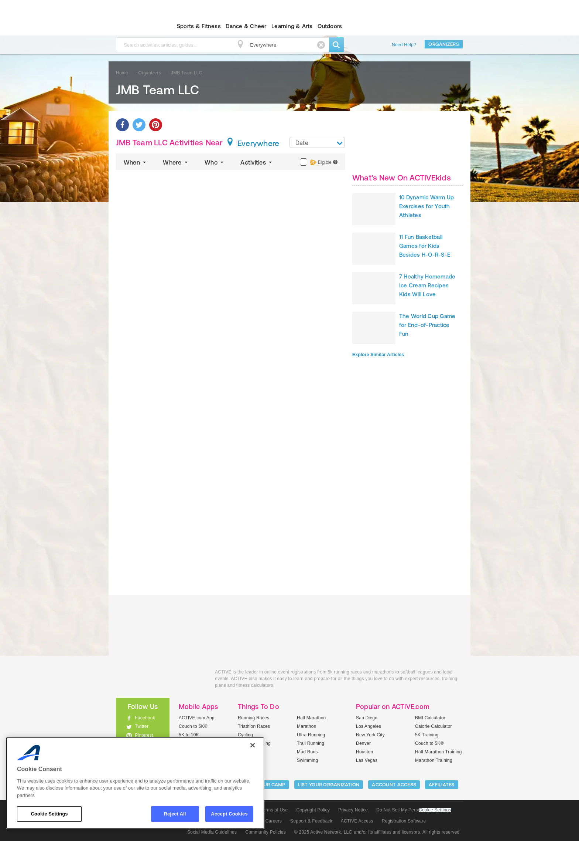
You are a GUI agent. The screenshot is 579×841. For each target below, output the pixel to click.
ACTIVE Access (357, 821)
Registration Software (404, 821)
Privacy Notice (353, 810)
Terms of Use (274, 810)
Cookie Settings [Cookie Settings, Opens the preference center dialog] (49, 814)
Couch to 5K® (193, 726)
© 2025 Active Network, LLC (323, 832)
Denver (363, 743)
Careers (273, 821)
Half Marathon (311, 717)
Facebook (145, 717)
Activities (256, 162)
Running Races (253, 717)
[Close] (252, 745)
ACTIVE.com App (197, 717)
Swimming (307, 760)
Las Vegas (366, 760)
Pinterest (144, 735)
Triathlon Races (254, 726)
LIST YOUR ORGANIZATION (329, 784)
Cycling (245, 734)
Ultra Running (311, 734)
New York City (370, 734)
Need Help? (404, 44)
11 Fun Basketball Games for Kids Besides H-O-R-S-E (424, 246)
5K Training (426, 734)
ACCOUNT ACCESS (394, 784)
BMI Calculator (430, 717)
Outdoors (330, 26)
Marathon (306, 726)
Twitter (141, 726)
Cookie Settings (435, 810)
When (135, 162)
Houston (364, 751)
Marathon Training (433, 760)
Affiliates (442, 784)
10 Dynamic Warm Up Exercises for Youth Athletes (426, 206)
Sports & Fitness (199, 26)
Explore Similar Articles (378, 354)
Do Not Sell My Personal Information (413, 810)
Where (176, 162)
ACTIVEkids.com (136, 26)
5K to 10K (189, 734)
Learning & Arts (292, 26)
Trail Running (310, 743)
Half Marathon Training (438, 751)
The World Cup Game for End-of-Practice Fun (427, 325)
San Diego (366, 717)
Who (215, 162)
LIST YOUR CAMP (265, 784)
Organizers (443, 44)
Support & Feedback (311, 821)
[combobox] (317, 142)
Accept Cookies (229, 814)
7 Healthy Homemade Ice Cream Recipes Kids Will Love (427, 285)
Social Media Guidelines (212, 832)
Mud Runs (307, 751)
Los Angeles (368, 726)
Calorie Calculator (433, 726)
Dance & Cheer (246, 26)
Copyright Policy (313, 810)
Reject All (175, 814)
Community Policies (265, 832)
